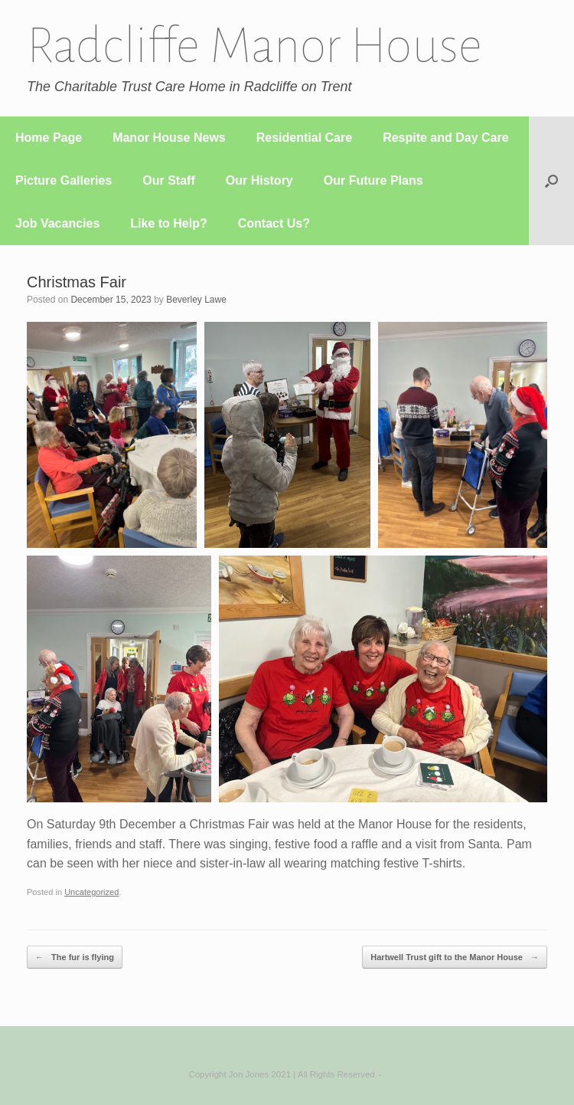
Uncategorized (91, 892)
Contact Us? (274, 223)
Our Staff (168, 180)
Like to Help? (168, 223)
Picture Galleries (63, 180)
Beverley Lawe (196, 299)
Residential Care (304, 137)
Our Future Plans (373, 180)
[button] (551, 180)
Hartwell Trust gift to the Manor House (454, 957)
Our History (259, 180)
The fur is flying (74, 957)
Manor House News (169, 137)
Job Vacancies (57, 223)
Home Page (48, 137)
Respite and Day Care (446, 137)
